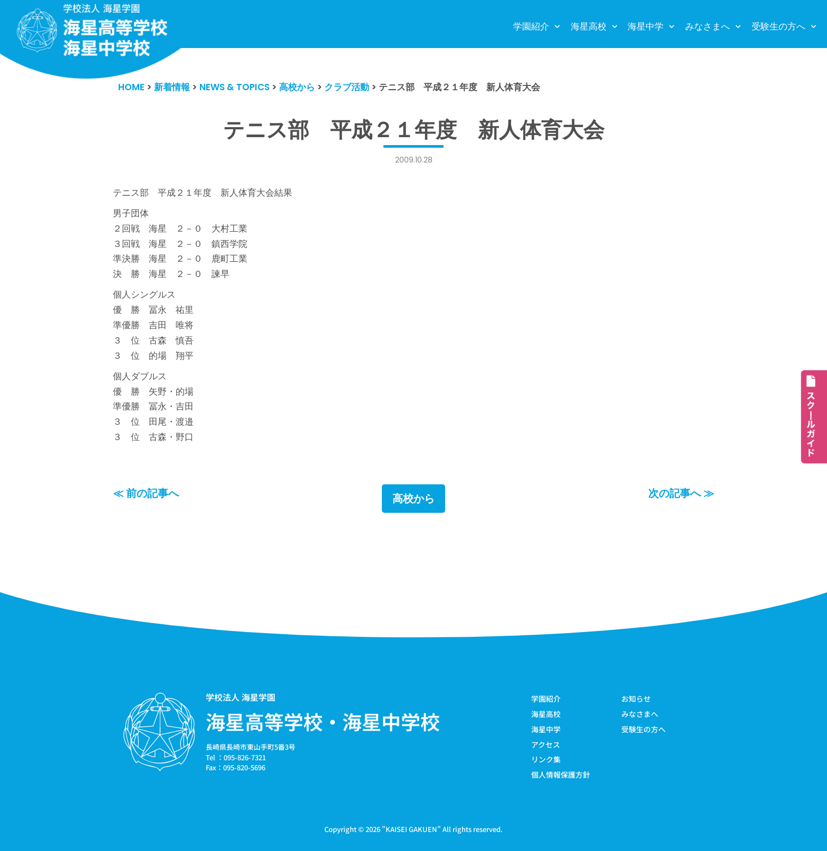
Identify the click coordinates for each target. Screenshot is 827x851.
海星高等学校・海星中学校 (323, 721)
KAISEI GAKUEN (411, 829)
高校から (413, 498)
